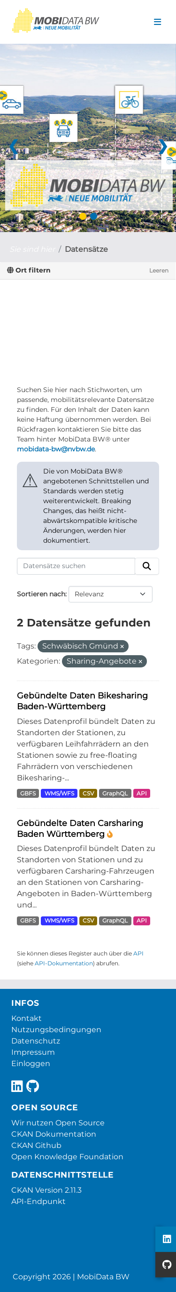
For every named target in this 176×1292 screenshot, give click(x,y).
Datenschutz (35, 1040)
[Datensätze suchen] (76, 566)
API (142, 793)
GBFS (28, 793)
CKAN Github (36, 1145)
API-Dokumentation (64, 963)
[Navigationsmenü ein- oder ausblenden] (157, 22)
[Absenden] (147, 566)
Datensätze (86, 249)
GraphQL (115, 793)
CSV (88, 793)
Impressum (33, 1052)
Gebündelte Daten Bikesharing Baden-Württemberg (82, 700)
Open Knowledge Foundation (67, 1156)
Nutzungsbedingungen (56, 1029)
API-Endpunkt (38, 1201)
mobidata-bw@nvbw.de (56, 449)
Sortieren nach (41, 594)
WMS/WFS (59, 793)
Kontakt (26, 1018)
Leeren (158, 270)
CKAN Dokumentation (53, 1134)
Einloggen (30, 1063)
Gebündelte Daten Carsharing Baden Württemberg (80, 828)
